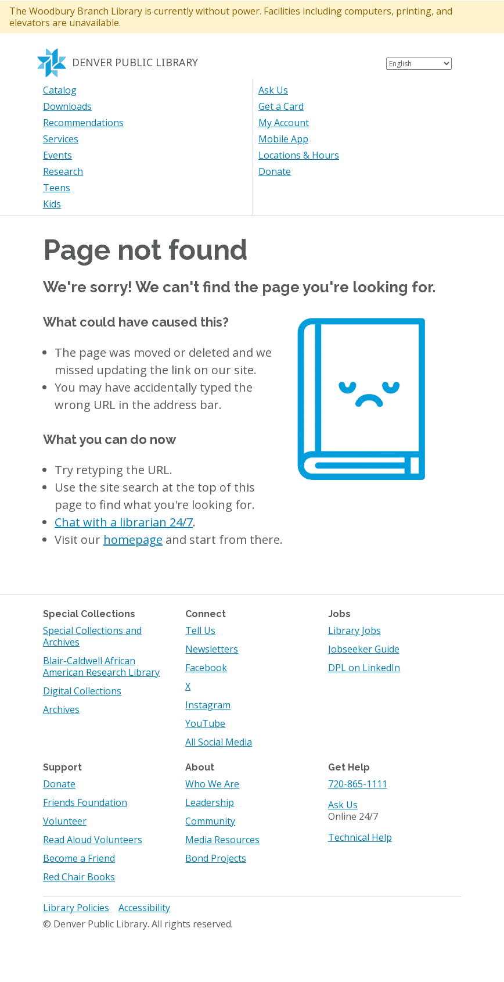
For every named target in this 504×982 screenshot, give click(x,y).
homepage (133, 539)
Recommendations (83, 122)
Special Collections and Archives (92, 636)
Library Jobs (354, 630)
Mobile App (283, 139)
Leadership (209, 802)
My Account (283, 122)
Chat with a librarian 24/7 (124, 522)
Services (60, 139)
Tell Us (200, 630)
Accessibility (144, 907)
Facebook (206, 667)
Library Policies (76, 907)
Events (57, 155)
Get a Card (281, 106)
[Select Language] (419, 64)
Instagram (208, 704)
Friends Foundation (85, 802)
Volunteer (65, 821)
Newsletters (211, 649)
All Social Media (218, 742)
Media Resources (222, 839)
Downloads (67, 106)
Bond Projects (215, 858)
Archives (61, 709)
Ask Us (273, 90)
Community (210, 821)
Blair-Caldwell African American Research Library (101, 666)
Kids (52, 204)
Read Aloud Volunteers (92, 839)
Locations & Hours (298, 155)
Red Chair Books (79, 876)
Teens (56, 187)
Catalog (60, 90)
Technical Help (360, 837)
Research (63, 171)
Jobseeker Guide (363, 649)
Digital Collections (82, 690)
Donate (274, 171)
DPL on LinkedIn (364, 667)
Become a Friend (79, 858)
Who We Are (212, 783)
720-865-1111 (357, 783)
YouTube (205, 723)
